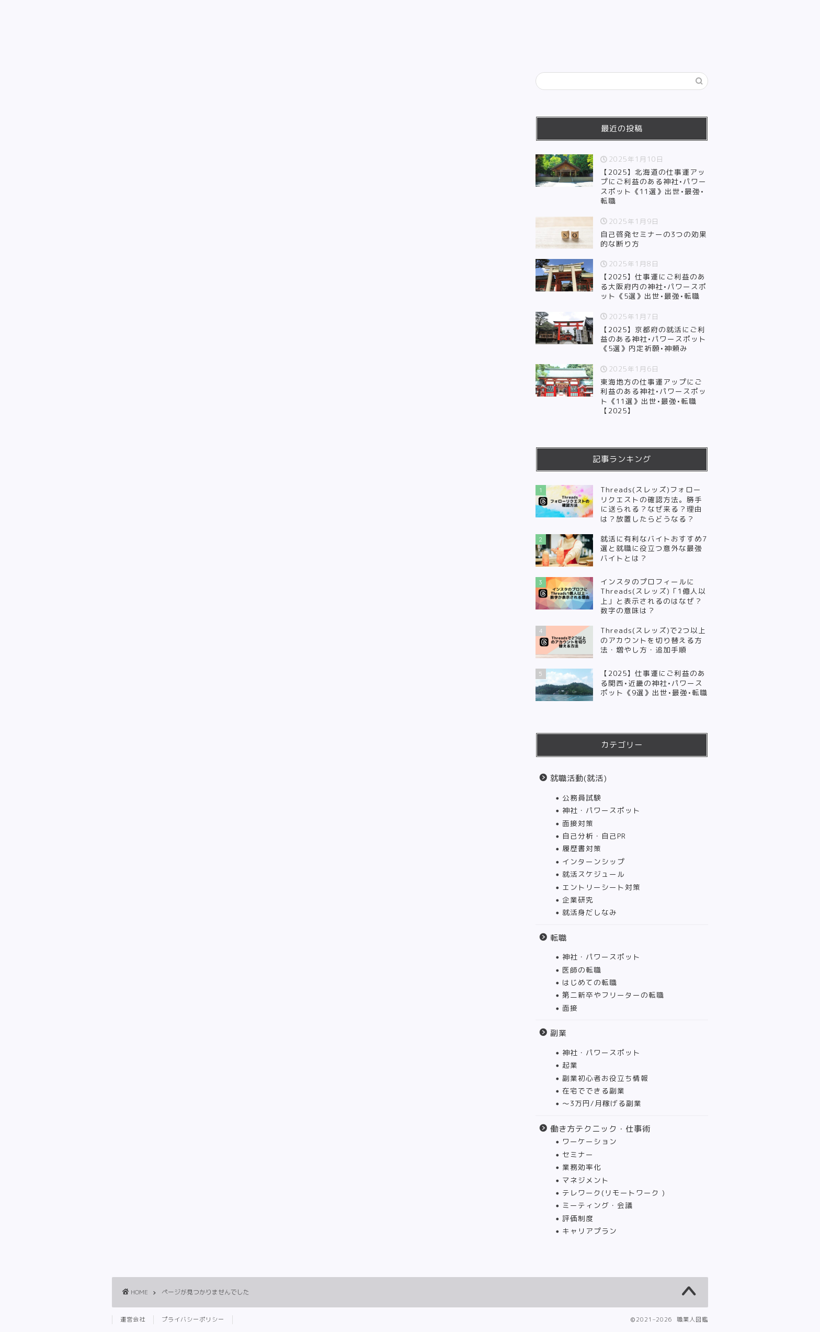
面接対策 (578, 823)
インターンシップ (593, 861)
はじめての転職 (589, 982)
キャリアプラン (589, 1231)
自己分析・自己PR (594, 836)
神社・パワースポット (601, 810)
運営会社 (132, 1319)
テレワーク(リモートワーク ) (613, 1193)
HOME (231, 45)
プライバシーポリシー (193, 1319)
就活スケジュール (593, 874)
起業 (570, 1065)
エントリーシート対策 (601, 887)
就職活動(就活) (296, 45)
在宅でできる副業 (593, 1091)
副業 (399, 45)
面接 (570, 1008)
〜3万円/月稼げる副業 (602, 1103)
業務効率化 (581, 1167)
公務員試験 (581, 798)
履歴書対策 (581, 848)
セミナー (578, 1154)
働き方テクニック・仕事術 (481, 45)
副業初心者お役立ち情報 (605, 1078)
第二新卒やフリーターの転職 (613, 995)
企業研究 (578, 900)
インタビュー (577, 45)
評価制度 (578, 1218)
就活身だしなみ (589, 912)
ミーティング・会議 (597, 1205)
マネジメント (585, 1180)
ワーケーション (589, 1141)
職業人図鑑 (410, 16)
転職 (358, 45)
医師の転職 (581, 970)
